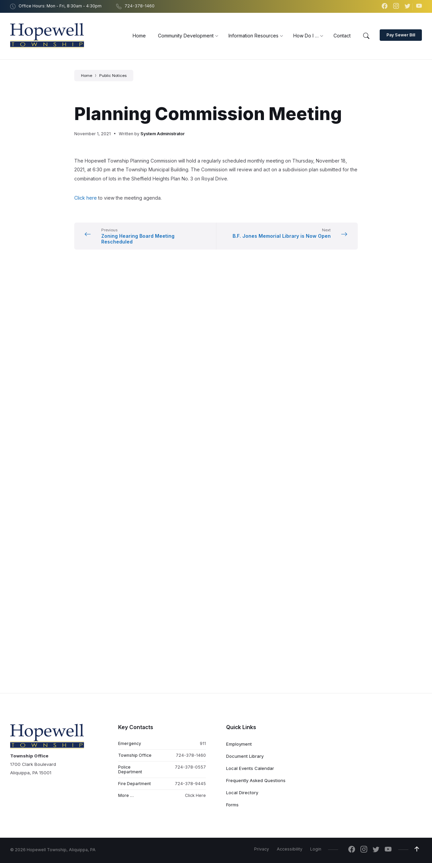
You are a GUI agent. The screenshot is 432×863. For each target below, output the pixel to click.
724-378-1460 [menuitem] (140, 5)
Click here (85, 198)
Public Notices (113, 75)
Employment (239, 331)
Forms (232, 391)
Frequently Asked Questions (256, 367)
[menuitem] (139, 35)
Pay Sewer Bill (400, 34)
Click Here (195, 382)
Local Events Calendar (250, 355)
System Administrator (162, 133)
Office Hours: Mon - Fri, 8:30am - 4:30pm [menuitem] (60, 5)
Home (86, 75)
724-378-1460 (191, 342)
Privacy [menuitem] (261, 435)
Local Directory (242, 379)
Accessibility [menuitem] (289, 435)
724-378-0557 (190, 353)
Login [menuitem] (315, 435)
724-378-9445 (190, 370)
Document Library (245, 343)
